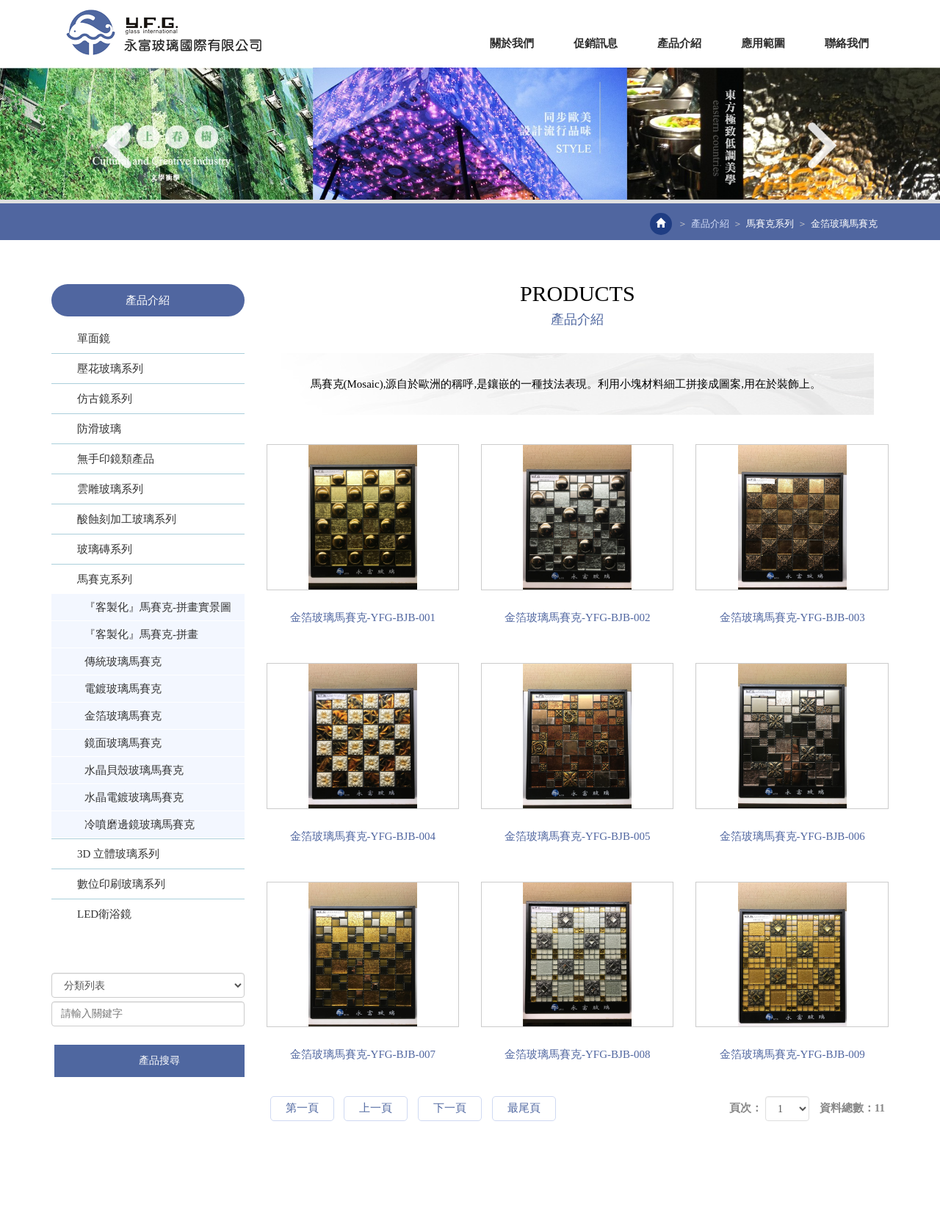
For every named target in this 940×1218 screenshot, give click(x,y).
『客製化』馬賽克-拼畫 (141, 634)
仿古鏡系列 (104, 399)
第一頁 (302, 1108)
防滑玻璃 (99, 429)
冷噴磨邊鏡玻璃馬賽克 (139, 824)
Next (820, 145)
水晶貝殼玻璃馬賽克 (134, 770)
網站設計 (340, 1180)
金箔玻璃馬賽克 (123, 716)
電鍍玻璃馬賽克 (123, 689)
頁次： (745, 1108)
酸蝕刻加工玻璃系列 (126, 519)
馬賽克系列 (770, 223)
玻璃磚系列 (104, 549)
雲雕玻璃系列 (110, 489)
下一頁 (449, 1108)
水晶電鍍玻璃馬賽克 (134, 797)
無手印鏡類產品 (115, 459)
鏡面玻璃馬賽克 (123, 743)
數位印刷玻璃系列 (121, 884)
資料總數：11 (852, 1108)
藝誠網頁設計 (393, 1180)
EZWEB (163, 32)
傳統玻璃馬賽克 (123, 661)
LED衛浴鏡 (104, 914)
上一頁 (375, 1108)
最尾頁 (523, 1108)
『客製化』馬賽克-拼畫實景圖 (157, 607)
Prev (119, 145)
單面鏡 (93, 338)
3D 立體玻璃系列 (118, 854)
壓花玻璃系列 (110, 368)
